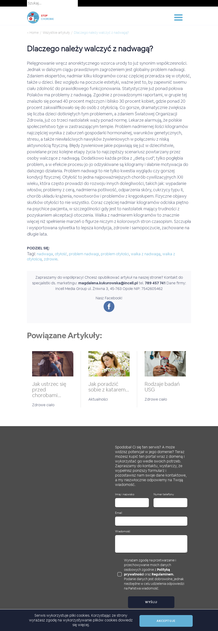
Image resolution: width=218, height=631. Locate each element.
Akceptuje (166, 621)
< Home (33, 32)
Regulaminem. (163, 574)
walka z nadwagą (146, 254)
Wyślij (151, 602)
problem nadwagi (84, 254)
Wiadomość (122, 531)
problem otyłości (115, 254)
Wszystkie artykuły (56, 32)
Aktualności (98, 399)
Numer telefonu (164, 494)
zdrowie (50, 259)
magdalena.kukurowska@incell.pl (108, 283)
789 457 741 (155, 283)
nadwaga (45, 254)
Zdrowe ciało (43, 404)
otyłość (61, 254)
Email (118, 513)
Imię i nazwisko (124, 494)
